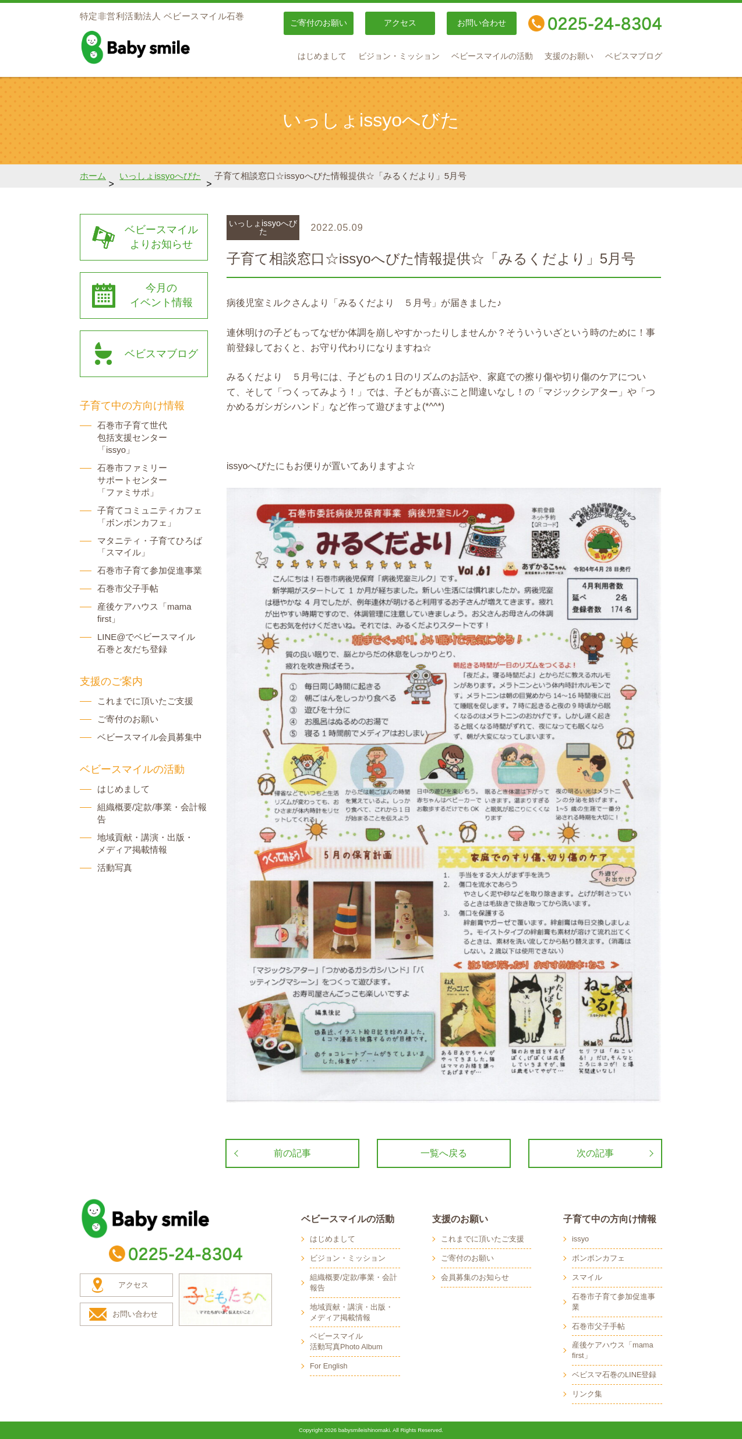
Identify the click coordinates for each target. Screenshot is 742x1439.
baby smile (161, 47)
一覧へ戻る (444, 1153)
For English (329, 1365)
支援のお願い (569, 56)
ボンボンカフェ (598, 1258)
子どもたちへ (225, 1299)
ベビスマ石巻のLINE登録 (614, 1374)
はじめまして (322, 56)
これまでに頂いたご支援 (145, 701)
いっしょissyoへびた (160, 176)
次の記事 (595, 1153)
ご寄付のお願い (318, 23)
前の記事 (292, 1153)
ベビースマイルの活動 (492, 56)
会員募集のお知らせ (475, 1277)
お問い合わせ (481, 23)
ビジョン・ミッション (399, 56)
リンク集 (587, 1393)
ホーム (93, 176)
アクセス (400, 23)
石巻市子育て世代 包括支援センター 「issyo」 (132, 437)
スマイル (587, 1277)
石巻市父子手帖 (127, 588)
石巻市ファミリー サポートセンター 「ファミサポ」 (132, 480)
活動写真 (114, 867)
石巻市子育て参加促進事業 (149, 570)
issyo (580, 1238)
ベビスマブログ (633, 56)
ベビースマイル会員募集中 (149, 737)
